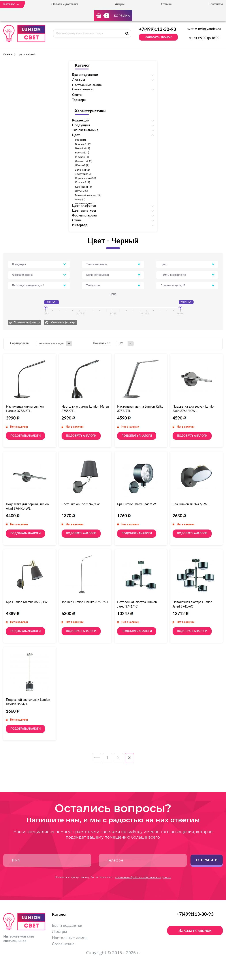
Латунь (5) (81, 191)
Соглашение (63, 944)
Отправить (206, 860)
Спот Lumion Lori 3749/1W (81, 504)
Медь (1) (80, 199)
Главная (8, 54)
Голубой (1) (82, 157)
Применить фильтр (27, 322)
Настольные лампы (87, 85)
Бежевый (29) (83, 144)
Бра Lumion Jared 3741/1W (136, 504)
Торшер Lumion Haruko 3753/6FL (85, 602)
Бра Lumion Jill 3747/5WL (191, 504)
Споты (77, 95)
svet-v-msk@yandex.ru (204, 29)
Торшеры (79, 100)
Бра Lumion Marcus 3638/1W (27, 602)
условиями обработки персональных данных (143, 877)
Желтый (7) (82, 165)
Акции (119, 4)
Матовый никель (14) (88, 195)
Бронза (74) (82, 152)
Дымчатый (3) (83, 161)
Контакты (216, 4)
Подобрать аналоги (25, 435)
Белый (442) (82, 148)
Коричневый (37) (85, 178)
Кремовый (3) (83, 186)
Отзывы (166, 4)
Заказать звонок (158, 37)
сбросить (81, 139)
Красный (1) (82, 182)
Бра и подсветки (67, 926)
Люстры (59, 932)
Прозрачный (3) (84, 203)
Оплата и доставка (64, 4)
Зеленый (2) (82, 169)
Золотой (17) (83, 174)
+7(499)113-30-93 (157, 29)
